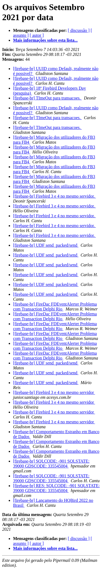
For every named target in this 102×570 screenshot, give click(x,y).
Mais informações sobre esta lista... (45, 40)
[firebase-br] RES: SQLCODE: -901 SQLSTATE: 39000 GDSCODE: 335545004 (56, 488)
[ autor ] (37, 35)
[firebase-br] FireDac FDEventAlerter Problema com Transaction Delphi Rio (55, 306)
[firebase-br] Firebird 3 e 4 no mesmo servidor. (54, 196)
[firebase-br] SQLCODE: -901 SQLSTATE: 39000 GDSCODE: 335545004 (51, 463)
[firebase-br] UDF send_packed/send (45, 245)
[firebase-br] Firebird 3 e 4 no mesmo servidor (54, 392)
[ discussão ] (78, 30)
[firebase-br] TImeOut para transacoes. (47, 98)
